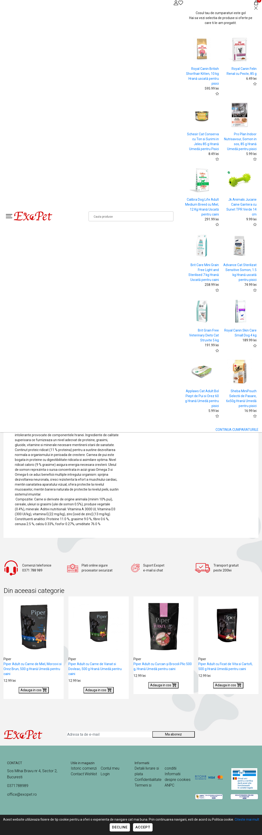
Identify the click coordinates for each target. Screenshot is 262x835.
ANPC (169, 785)
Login (105, 774)
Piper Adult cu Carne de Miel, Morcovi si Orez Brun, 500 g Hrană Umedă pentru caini (33, 669)
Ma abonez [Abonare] (173, 734)
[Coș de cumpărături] (256, 2)
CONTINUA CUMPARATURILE (237, 429)
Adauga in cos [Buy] (34, 689)
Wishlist (91, 774)
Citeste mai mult (247, 819)
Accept (142, 827)
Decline (120, 827)
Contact (77, 774)
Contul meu (110, 768)
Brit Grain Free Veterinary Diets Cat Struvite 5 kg (204, 335)
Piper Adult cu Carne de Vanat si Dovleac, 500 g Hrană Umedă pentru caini (95, 669)
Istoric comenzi (84, 768)
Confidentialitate (148, 779)
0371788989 (17, 785)
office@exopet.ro (22, 794)
